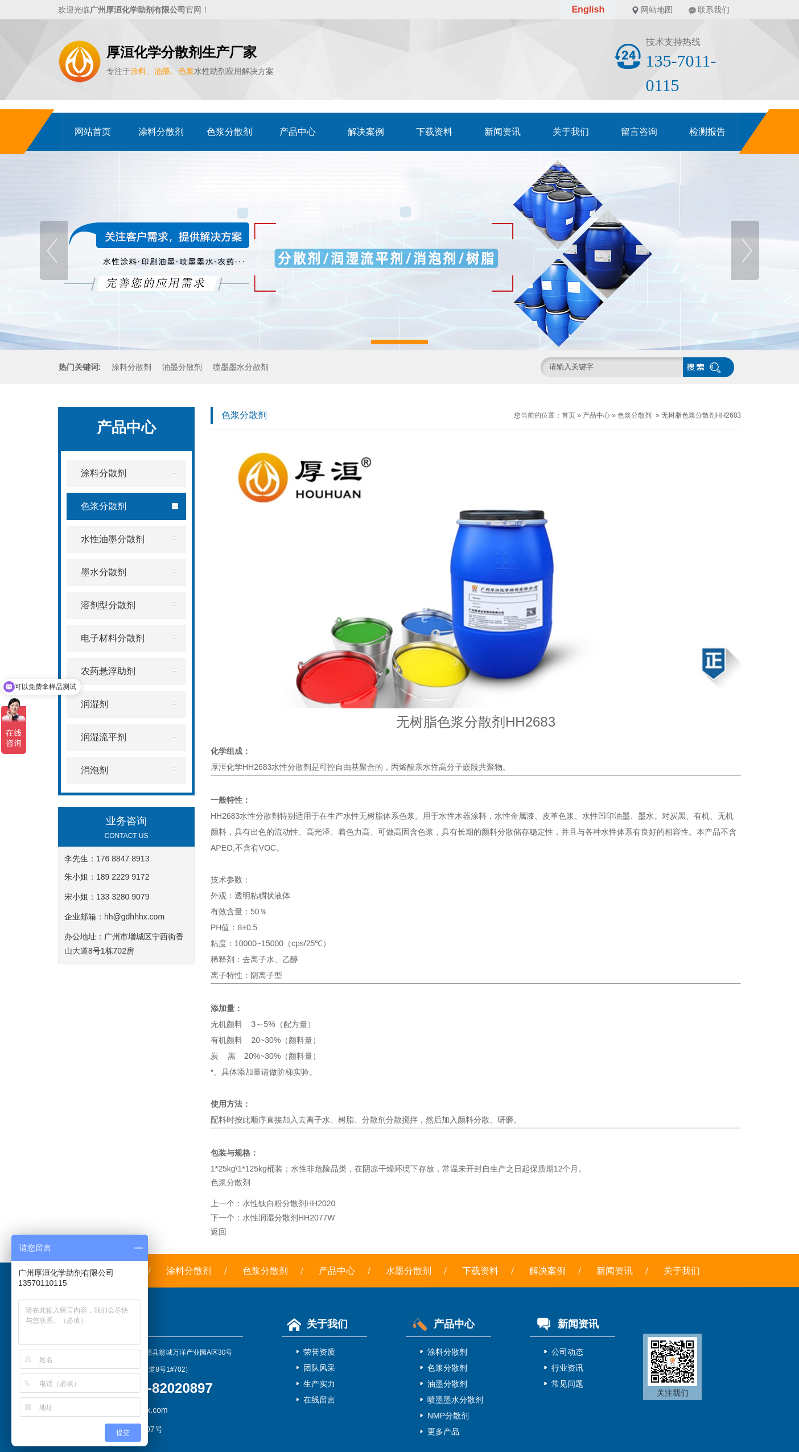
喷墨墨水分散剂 (241, 367)
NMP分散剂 (448, 1415)
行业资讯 (567, 1367)
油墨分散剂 (182, 367)
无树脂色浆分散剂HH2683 (701, 415)
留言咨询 (639, 132)
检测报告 (707, 132)
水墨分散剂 (408, 1271)
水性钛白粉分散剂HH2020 (288, 1203)
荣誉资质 (319, 1351)
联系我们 (714, 9)
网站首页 (93, 132)
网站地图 (657, 9)
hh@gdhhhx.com (134, 916)
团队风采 (319, 1367)
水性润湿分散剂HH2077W (288, 1217)
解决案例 (366, 132)
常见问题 (567, 1383)
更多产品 (443, 1431)
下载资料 (434, 132)
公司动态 (567, 1351)
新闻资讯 (502, 132)
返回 (218, 1231)
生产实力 (319, 1383)
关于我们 (571, 132)
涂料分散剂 (161, 132)
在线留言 (319, 1399)
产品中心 (297, 132)
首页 (568, 415)
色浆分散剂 (229, 132)
